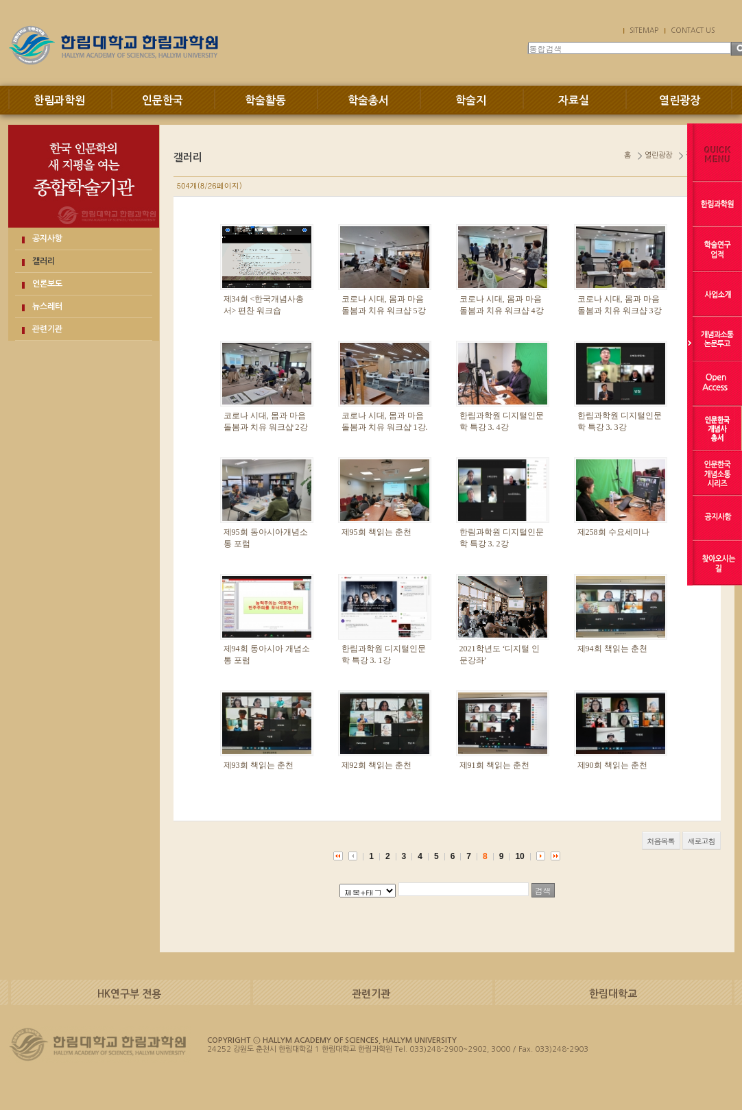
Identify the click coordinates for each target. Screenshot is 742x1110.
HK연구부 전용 (129, 994)
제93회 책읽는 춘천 (259, 765)
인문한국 (162, 100)
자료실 (573, 100)
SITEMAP (644, 30)
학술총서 (368, 100)
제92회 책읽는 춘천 (376, 765)
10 (519, 856)
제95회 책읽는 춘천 (376, 532)
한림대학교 (613, 994)
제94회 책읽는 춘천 (612, 648)
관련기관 (47, 329)
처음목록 (661, 841)
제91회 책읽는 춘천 (494, 765)
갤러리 (43, 261)
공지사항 (47, 238)
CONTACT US (693, 30)
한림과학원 (59, 100)
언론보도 (47, 284)
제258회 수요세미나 (613, 532)
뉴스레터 (47, 306)
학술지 (470, 100)
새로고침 (701, 841)
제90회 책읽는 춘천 (612, 765)
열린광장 (679, 100)
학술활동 (265, 100)
